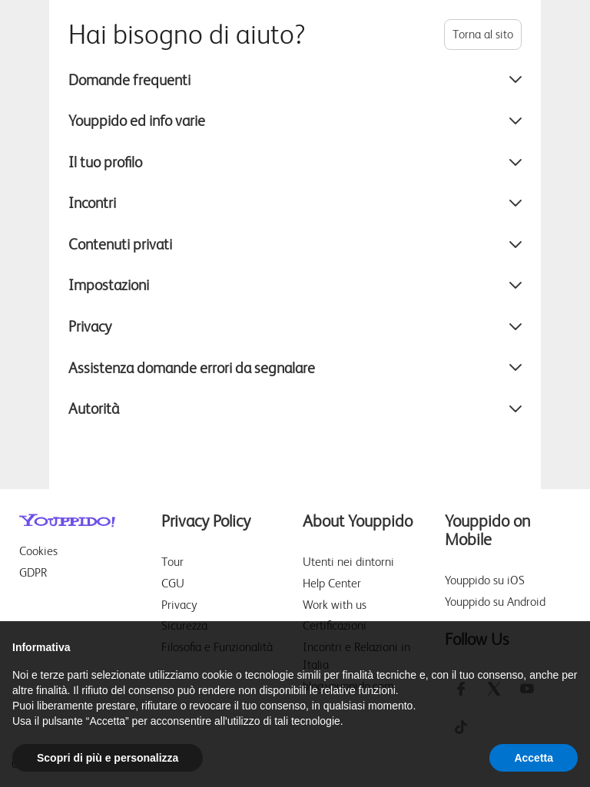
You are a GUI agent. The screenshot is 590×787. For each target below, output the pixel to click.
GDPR (33, 572)
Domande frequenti (295, 79)
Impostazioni (295, 284)
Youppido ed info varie (295, 120)
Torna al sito (482, 34)
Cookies (38, 551)
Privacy (295, 326)
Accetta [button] (533, 758)
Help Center (332, 583)
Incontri (295, 202)
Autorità (295, 408)
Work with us (334, 604)
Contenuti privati (295, 244)
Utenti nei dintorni (348, 561)
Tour (172, 561)
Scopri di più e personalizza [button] (107, 758)
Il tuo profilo (295, 162)
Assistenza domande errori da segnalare (295, 367)
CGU (172, 583)
